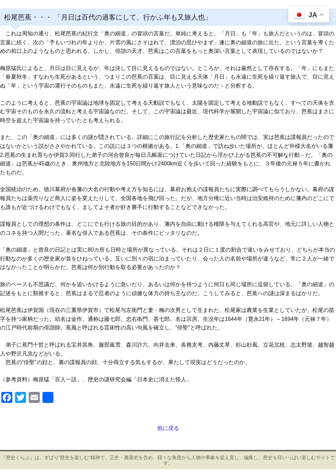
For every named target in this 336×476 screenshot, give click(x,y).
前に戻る (168, 428)
